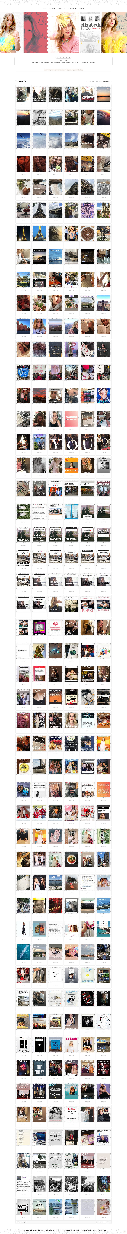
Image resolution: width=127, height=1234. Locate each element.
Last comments (55, 62)
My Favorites (84, 62)
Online (81, 8)
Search (92, 62)
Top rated (75, 62)
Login (66, 60)
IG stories (79, 70)
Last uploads (45, 62)
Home (45, 8)
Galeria (52, 8)
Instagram (72, 70)
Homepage (102, 1230)
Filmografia (72, 8)
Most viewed (66, 62)
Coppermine (93, 1230)
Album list (35, 62)
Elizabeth (61, 8)
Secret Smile (75, 1230)
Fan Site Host (56, 1230)
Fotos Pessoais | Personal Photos (59, 70)
